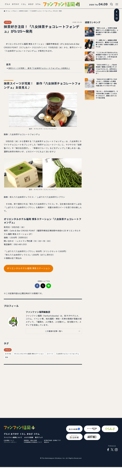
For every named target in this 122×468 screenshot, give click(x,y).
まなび (30, 434)
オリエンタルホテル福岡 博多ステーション (28, 268)
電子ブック (39, 437)
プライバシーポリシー (10, 442)
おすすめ (8, 354)
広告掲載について (9, 440)
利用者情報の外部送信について (33, 442)
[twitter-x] (116, 15)
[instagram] (116, 18)
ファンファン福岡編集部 (38, 312)
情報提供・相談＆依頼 (30, 440)
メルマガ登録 (28, 437)
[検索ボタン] (111, 4)
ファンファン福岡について (13, 437)
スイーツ (50, 354)
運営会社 (46, 442)
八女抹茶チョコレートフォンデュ (67, 354)
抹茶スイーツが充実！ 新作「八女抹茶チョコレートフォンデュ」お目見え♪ (39, 68)
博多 (6, 357)
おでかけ (15, 434)
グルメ (7, 22)
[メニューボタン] (116, 4)
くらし (23, 434)
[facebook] (116, 12)
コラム (37, 434)
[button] (37, 285)
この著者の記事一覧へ (54, 331)
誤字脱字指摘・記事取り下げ (52, 440)
